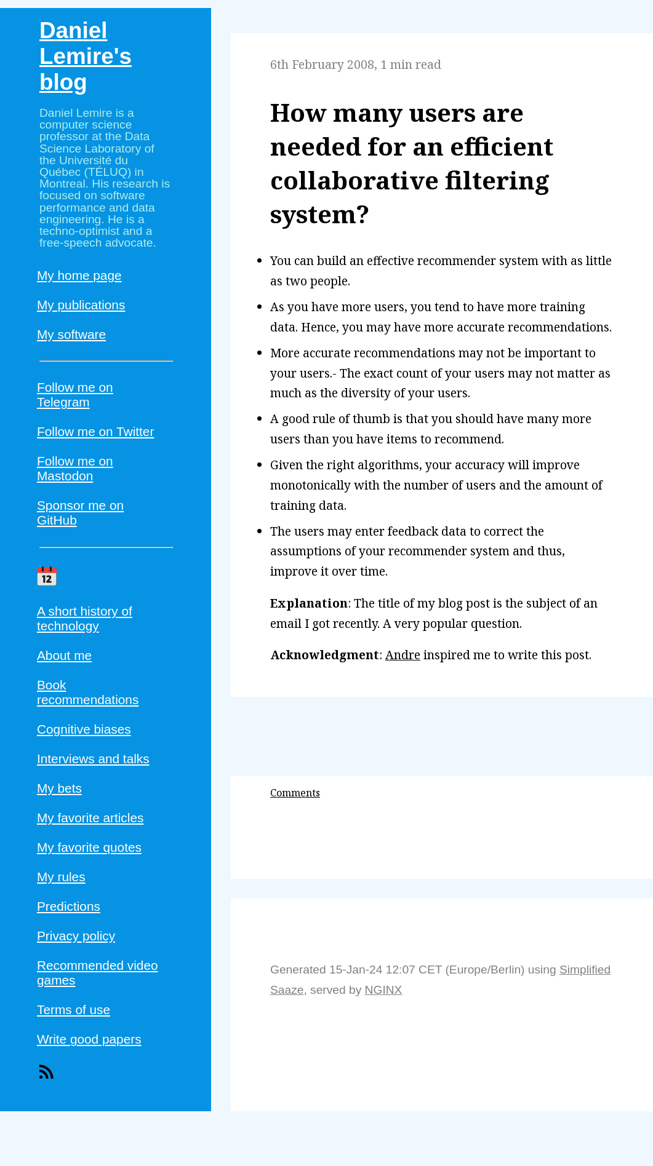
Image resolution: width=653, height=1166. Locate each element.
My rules (61, 877)
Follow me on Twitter (95, 431)
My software (71, 334)
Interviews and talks (93, 759)
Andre (402, 654)
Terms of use (73, 1009)
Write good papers (89, 1039)
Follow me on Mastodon (75, 468)
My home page (79, 275)
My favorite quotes (89, 847)
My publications (81, 305)
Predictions (68, 906)
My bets (59, 788)
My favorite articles (90, 818)
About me (64, 655)
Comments (295, 792)
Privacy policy (76, 936)
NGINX (384, 989)
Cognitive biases (84, 729)
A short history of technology (84, 618)
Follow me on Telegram (75, 394)
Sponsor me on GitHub (80, 512)
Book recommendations (87, 692)
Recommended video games (97, 972)
